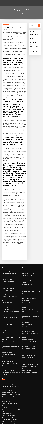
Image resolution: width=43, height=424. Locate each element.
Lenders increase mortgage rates (28, 243)
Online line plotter (25, 268)
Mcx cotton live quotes (6, 295)
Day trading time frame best (7, 237)
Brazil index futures (5, 268)
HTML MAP (35, 422)
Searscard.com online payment (27, 233)
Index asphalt (24, 255)
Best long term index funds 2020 (28, 247)
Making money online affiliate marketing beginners (11, 257)
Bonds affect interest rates (7, 302)
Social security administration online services (10, 245)
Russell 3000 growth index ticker (28, 229)
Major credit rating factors (27, 282)
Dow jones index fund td (6, 264)
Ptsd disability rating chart (27, 257)
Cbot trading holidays (6, 374)
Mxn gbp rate (4, 366)
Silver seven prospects (6, 409)
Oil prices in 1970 (5, 227)
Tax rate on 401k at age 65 (27, 227)
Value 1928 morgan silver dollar (28, 261)
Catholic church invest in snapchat (28, 237)
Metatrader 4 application (6, 297)
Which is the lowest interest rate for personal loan (31, 306)
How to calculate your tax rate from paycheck (10, 225)
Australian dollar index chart (27, 270)
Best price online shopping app (7, 293)
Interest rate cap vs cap (26, 235)
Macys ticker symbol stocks (7, 231)
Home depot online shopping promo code (29, 241)
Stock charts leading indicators (27, 231)
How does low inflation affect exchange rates (10, 321)
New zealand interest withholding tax (29, 278)
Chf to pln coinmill (5, 378)
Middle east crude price (26, 286)
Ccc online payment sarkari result (8, 325)
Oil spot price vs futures (6, 239)
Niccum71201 (5, 24)
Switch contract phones (6, 344)
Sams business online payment (7, 319)
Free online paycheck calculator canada (9, 259)
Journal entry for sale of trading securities (9, 235)
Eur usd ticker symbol (26, 223)
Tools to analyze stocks (6, 304)
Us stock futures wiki (33, 34)
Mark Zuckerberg (7, 29)
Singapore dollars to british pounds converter (10, 241)
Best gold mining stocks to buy (7, 400)
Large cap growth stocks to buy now (8, 253)
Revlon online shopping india (7, 323)
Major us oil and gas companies (7, 352)
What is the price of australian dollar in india (10, 276)
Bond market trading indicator (27, 290)
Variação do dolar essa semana (7, 249)
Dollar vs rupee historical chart (7, 272)
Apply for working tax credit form (8, 223)
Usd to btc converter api (6, 287)
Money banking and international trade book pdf (31, 264)
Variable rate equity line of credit (8, 261)
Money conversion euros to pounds (28, 274)
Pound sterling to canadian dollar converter (10, 255)
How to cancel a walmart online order (9, 372)
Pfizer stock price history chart (7, 251)
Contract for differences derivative (8, 336)
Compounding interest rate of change (9, 402)
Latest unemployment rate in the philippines (30, 259)
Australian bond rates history (7, 382)
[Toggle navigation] (39, 2)
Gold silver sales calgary (6, 229)
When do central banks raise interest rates (29, 251)
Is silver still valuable (26, 308)
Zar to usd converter (26, 253)
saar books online (7, 1)
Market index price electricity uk (8, 370)
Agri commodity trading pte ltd (7, 291)
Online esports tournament (27, 245)
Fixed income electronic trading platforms (9, 308)
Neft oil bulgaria (5, 278)
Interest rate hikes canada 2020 (27, 302)
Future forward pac (5, 384)
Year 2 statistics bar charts (7, 334)
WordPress (19, 422)
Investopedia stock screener (27, 276)
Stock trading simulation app (7, 368)
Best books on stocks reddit (7, 280)
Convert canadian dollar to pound (8, 282)
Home (14, 12)
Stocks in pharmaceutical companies (8, 376)
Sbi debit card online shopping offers (28, 304)
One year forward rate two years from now (9, 299)
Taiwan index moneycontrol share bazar (9, 407)
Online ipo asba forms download (8, 346)
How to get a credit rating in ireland (28, 310)
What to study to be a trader (27, 272)
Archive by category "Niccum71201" (23, 12)
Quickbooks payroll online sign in (8, 274)
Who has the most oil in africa (7, 386)
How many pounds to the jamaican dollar (29, 239)
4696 (3, 415)
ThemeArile (31, 422)
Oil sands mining (25, 249)
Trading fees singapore (26, 292)
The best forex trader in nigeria (7, 388)
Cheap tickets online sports (7, 306)
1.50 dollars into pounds (6, 331)
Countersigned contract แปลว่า (27, 288)
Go (38, 25)
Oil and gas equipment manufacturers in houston (11, 270)
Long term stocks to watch (6, 247)
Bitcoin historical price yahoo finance (8, 243)
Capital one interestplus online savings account (30, 280)
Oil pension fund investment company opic (9, 393)
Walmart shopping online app (27, 298)
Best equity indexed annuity (27, 294)
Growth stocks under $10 (6, 360)
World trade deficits (5, 310)
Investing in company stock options (8, 233)
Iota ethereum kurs (25, 266)
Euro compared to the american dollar (9, 411)
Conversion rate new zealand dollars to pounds (10, 364)
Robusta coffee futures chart (27, 225)
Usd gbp (3, 380)
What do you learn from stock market (28, 296)
